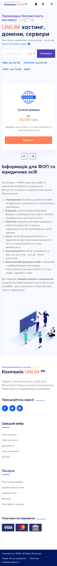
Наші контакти (10, 440)
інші (27, 69)
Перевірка (46, 53)
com (6, 69)
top (4, 62)
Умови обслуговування (14, 558)
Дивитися (28, 140)
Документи (8, 445)
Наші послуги (9, 434)
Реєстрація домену (12, 481)
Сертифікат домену (13, 504)
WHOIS (6, 456)
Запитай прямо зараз (16, 43)
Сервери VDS (9, 493)
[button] (24, 156)
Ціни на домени (10, 451)
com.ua (29, 62)
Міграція (6, 498)
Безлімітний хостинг (13, 487)
